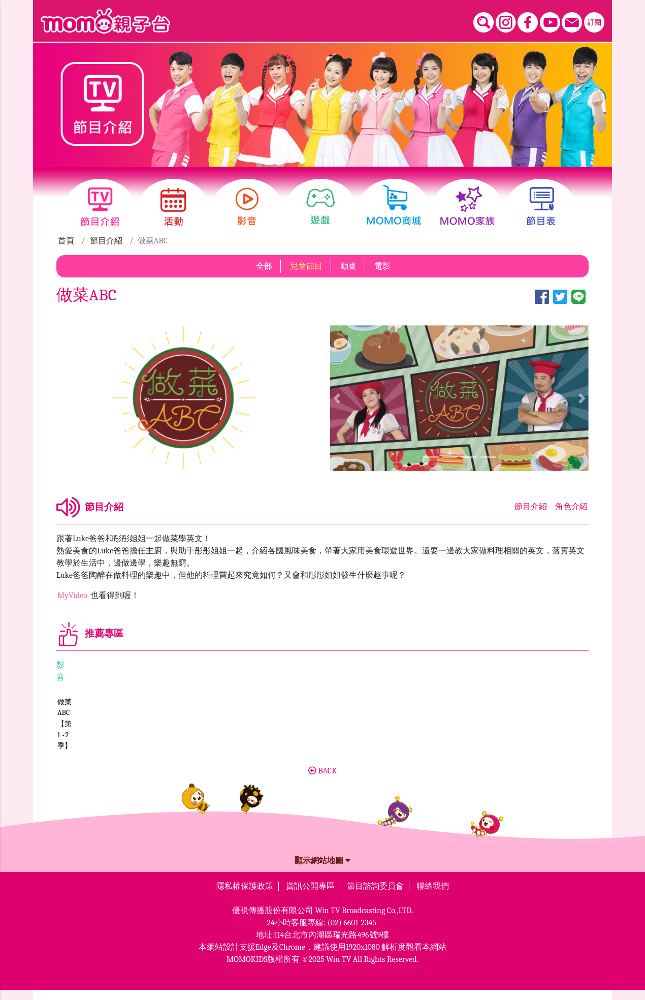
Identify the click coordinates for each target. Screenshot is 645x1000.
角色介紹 (571, 506)
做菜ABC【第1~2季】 (90, 756)
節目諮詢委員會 (375, 895)
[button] (336, 398)
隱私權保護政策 (244, 895)
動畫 (348, 266)
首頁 (66, 240)
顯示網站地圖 (322, 870)
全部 (264, 266)
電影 (382, 266)
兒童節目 (306, 266)
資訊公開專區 (310, 895)
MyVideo (73, 595)
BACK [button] (322, 780)
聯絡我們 (432, 895)
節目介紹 (106, 240)
